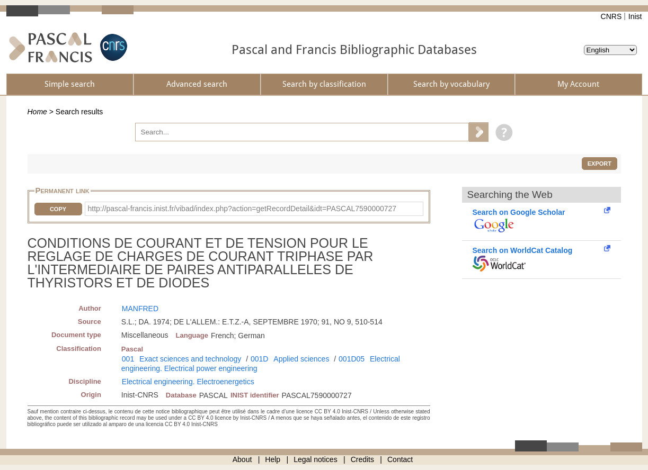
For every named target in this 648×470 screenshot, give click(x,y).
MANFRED (140, 308)
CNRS (611, 16)
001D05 (352, 359)
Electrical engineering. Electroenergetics (188, 381)
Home (37, 111)
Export (599, 163)
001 (128, 359)
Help (272, 459)
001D (259, 359)
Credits (362, 459)
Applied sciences (301, 359)
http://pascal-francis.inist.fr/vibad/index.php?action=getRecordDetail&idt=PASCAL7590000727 (242, 208)
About (242, 459)
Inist (635, 16)
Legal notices (316, 459)
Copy (58, 209)
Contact (400, 459)
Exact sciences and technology (190, 359)
